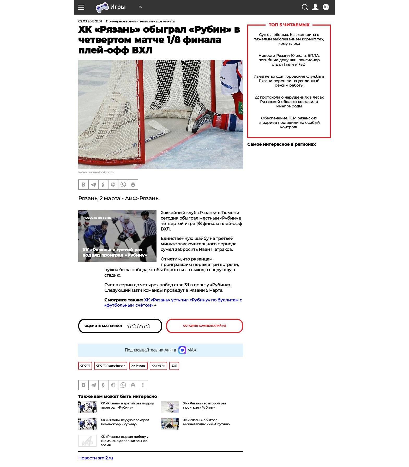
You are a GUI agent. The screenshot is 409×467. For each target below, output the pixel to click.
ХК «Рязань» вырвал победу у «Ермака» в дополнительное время (124, 441)
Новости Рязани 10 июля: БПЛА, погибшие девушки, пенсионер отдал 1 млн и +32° (289, 60)
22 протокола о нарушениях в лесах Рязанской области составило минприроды (289, 101)
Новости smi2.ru (95, 458)
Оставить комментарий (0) (204, 325)
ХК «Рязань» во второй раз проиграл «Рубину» (204, 405)
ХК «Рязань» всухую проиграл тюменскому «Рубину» (125, 422)
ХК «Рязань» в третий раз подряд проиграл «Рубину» (127, 405)
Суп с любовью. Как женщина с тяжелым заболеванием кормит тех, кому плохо (289, 39)
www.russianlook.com (96, 172)
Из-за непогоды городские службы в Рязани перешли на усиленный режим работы (289, 81)
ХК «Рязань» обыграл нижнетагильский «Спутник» (206, 422)
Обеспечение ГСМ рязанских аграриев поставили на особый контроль (289, 122)
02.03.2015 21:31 (90, 21)
